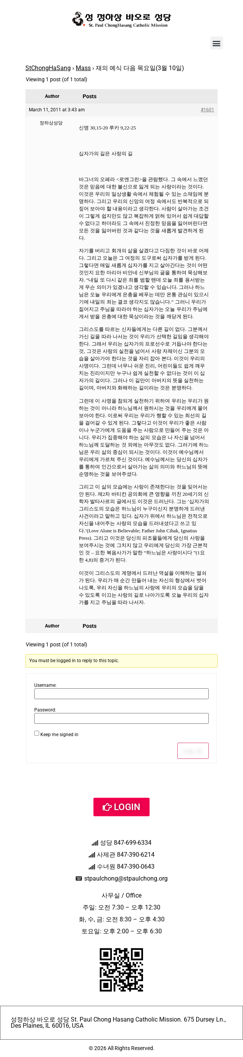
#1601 (207, 109)
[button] (216, 43)
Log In (193, 751)
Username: (45, 685)
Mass (83, 68)
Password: (45, 710)
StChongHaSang (48, 68)
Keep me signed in (59, 734)
